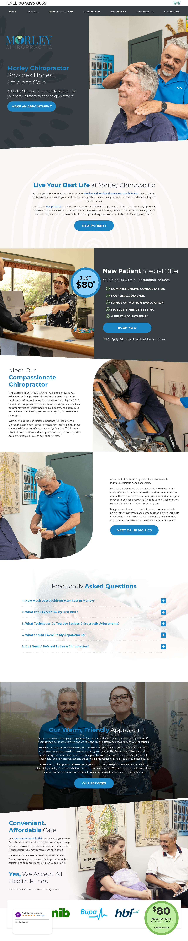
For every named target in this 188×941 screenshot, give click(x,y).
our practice (53, 206)
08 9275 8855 (32, 3)
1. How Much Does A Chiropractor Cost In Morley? (58, 601)
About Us (33, 11)
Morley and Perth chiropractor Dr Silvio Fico (111, 193)
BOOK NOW (127, 328)
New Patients (145, 11)
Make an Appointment (32, 106)
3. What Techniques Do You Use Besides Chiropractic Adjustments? (70, 623)
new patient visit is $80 (28, 838)
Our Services (92, 11)
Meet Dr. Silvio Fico (134, 530)
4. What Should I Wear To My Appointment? (53, 635)
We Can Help (119, 11)
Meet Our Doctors (61, 11)
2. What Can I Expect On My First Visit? (50, 612)
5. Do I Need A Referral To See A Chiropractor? (55, 646)
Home (12, 11)
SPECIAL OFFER (161, 917)
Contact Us (171, 11)
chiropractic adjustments (71, 764)
